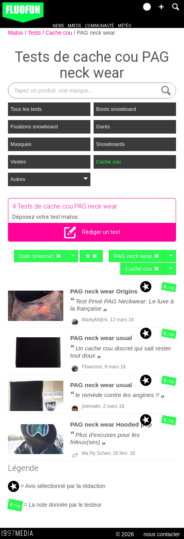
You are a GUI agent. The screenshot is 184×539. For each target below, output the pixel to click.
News (58, 26)
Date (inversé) (40, 256)
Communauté (99, 26)
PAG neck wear (96, 33)
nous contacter (161, 534)
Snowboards (110, 144)
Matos (74, 26)
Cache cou (59, 33)
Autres (49, 179)
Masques (20, 144)
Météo (124, 26)
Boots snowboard (116, 109)
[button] (161, 6)
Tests (35, 33)
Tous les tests (26, 109)
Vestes (18, 162)
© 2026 (125, 534)
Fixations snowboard (34, 127)
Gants (103, 127)
